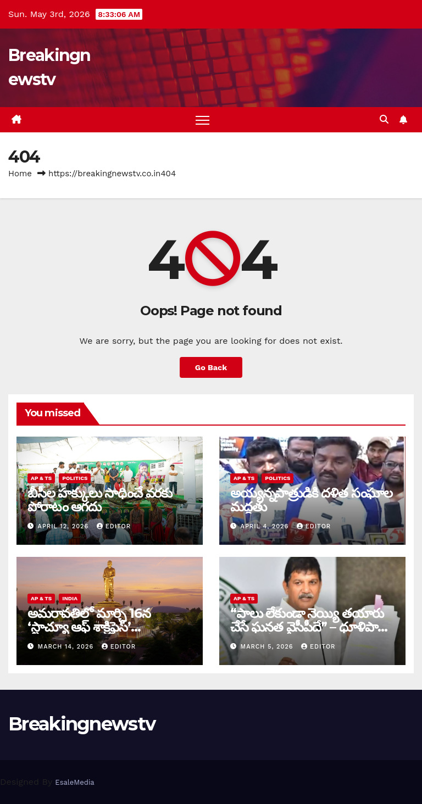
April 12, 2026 (64, 526)
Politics (74, 478)
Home (20, 173)
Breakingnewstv (81, 723)
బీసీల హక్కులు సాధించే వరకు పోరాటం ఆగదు (99, 500)
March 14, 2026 (67, 646)
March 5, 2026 (268, 646)
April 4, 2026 (266, 526)
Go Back (211, 367)
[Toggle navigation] (202, 120)
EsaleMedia (74, 782)
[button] (384, 119)
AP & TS (41, 478)
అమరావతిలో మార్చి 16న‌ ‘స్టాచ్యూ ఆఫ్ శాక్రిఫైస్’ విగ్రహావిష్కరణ (88, 627)
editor (114, 526)
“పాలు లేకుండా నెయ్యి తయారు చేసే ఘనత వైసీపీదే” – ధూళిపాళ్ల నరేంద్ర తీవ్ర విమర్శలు (307, 627)
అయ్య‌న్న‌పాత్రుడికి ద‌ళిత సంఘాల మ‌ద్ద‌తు (311, 500)
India (69, 598)
